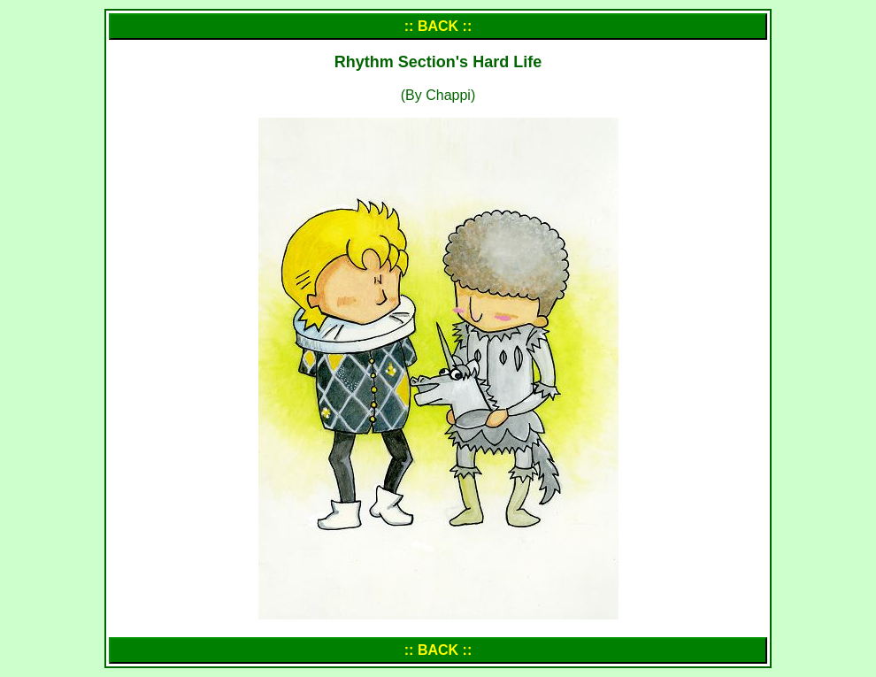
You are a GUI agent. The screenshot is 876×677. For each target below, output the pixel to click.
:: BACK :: (438, 26)
